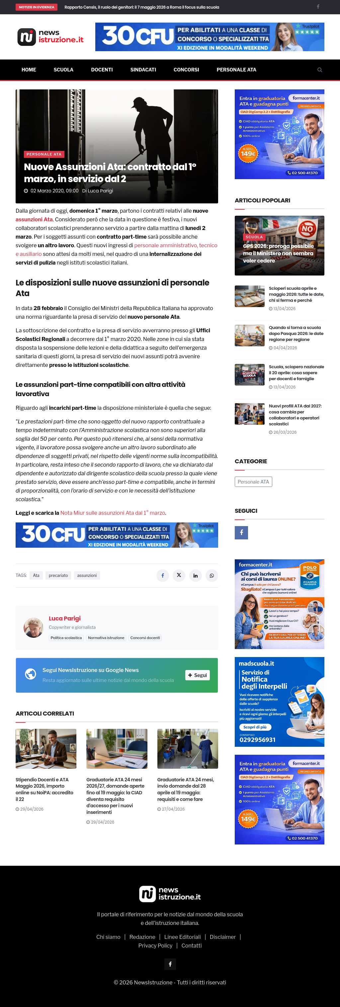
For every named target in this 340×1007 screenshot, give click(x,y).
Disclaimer (223, 937)
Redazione (142, 937)
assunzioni (29, 219)
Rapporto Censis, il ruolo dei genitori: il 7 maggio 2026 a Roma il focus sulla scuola (141, 7)
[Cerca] (319, 69)
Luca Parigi (100, 190)
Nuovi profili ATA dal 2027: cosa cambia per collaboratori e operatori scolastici (295, 415)
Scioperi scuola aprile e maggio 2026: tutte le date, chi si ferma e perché (296, 294)
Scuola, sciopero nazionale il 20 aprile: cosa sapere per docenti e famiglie (296, 373)
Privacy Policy (155, 946)
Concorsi (186, 69)
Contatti (192, 946)
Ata (47, 219)
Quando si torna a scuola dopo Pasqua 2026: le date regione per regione (296, 333)
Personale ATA (237, 69)
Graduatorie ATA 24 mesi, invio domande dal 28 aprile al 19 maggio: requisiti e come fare (185, 789)
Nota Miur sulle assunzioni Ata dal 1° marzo (112, 513)
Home (29, 69)
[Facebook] (318, 6)
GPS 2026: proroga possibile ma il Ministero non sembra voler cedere (278, 253)
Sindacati (143, 69)
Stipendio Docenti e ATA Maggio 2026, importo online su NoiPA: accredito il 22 (44, 789)
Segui (197, 675)
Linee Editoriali (182, 937)
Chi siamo (108, 937)
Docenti (102, 69)
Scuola (64, 69)
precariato (58, 575)
